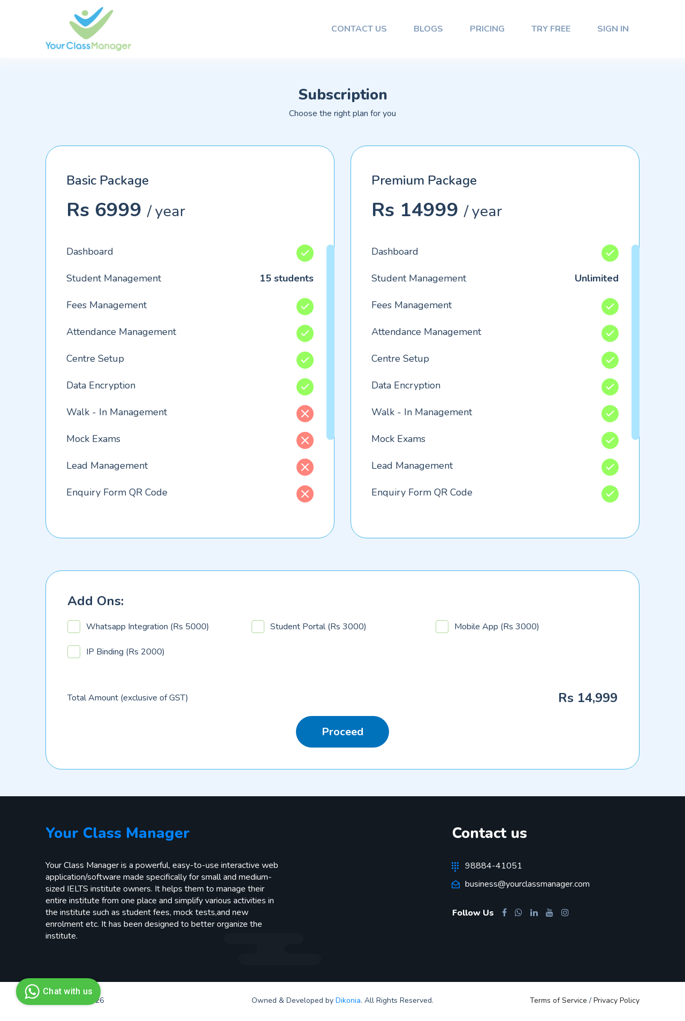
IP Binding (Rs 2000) (116, 653)
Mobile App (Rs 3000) (487, 628)
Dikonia (348, 1002)
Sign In (613, 29)
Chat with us (57, 991)
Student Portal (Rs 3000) (309, 628)
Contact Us (359, 29)
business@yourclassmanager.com (521, 886)
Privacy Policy (616, 1002)
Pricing (487, 29)
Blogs (428, 29)
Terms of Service (559, 1002)
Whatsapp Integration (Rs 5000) (138, 628)
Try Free (550, 29)
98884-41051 (487, 868)
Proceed (342, 734)
